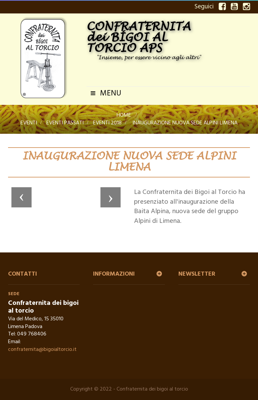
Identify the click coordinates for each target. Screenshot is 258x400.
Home (124, 115)
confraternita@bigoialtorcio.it (42, 349)
